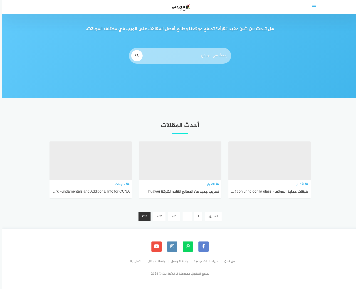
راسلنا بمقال (154, 261)
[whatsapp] (186, 246)
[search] (135, 55)
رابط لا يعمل (177, 261)
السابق (211, 216)
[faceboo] (201, 246)
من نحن (227, 261)
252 (157, 216)
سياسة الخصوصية (204, 261)
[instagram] (170, 246)
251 (172, 216)
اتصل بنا (133, 261)
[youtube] (154, 246)
